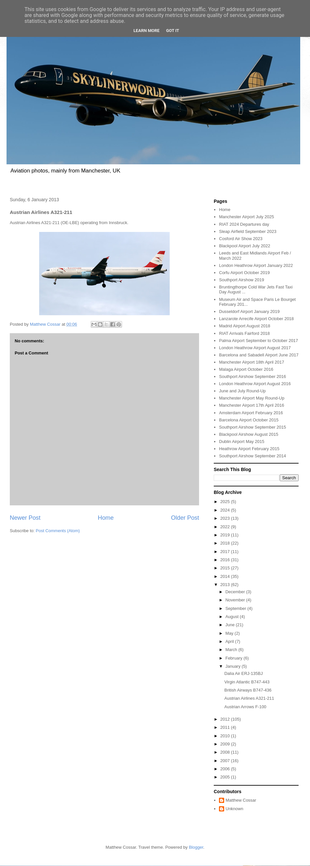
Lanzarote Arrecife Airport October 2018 (256, 318)
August (232, 616)
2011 (225, 727)
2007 (225, 760)
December (235, 591)
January (233, 666)
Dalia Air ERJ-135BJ (243, 673)
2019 (225, 534)
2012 (225, 719)
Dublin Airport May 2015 (241, 441)
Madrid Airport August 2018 (244, 325)
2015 (225, 567)
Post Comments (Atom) (58, 530)
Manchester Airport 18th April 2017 (251, 362)
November (235, 599)
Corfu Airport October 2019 (244, 272)
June (230, 624)
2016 (225, 559)
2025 (225, 501)
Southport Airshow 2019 (241, 279)
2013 (225, 584)
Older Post (185, 518)
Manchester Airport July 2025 (246, 216)
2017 (225, 551)
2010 (225, 735)
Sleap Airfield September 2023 (247, 231)
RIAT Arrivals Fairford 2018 (244, 333)
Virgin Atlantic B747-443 (247, 681)
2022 (225, 526)
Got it (172, 30)
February (234, 658)
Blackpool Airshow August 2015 (248, 434)
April (230, 641)
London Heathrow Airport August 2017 (255, 347)
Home (106, 518)
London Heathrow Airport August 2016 (255, 383)
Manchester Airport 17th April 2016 (251, 405)
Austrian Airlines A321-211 (249, 698)
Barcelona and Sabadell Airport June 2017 (259, 354)
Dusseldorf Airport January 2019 (249, 311)
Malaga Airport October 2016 (246, 369)
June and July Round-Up (242, 390)
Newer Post (25, 518)
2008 (225, 752)
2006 (225, 768)
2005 (225, 777)
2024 (225, 510)
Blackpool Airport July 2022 (244, 245)
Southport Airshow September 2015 (252, 427)
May (230, 633)
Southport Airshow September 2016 (252, 376)
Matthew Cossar (240, 800)
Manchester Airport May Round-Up (251, 398)
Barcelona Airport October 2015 (248, 419)
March (232, 649)
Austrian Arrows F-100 (245, 706)
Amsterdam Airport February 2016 (251, 412)
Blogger (196, 847)
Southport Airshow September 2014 (252, 455)
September (236, 608)
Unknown (234, 808)
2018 (225, 543)
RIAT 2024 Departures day (244, 224)
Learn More (146, 30)
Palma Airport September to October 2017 (258, 340)
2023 (225, 518)
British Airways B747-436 (247, 690)
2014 (225, 576)
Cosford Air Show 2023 (240, 238)
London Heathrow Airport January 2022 (256, 265)
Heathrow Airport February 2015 (249, 448)
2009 (225, 744)
